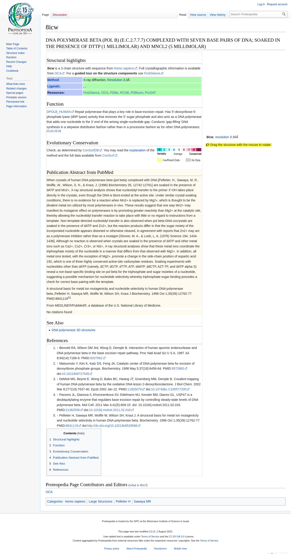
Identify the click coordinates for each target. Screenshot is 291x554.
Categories (55, 501)
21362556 (73, 410)
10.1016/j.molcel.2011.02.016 (110, 410)
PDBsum (137, 92)
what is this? (138, 485)
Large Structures (100, 501)
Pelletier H (123, 501)
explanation (137, 150)
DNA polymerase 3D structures (73, 330)
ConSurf (108, 155)
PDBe (114, 92)
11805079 (135, 389)
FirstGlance (152, 73)
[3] (55, 130)
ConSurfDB (91, 150)
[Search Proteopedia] (258, 14)
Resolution (114, 80)
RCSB (124, 92)
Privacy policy (111, 548)
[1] (48, 130)
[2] (51, 130)
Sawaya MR (142, 501)
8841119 (72, 425)
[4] (59, 130)
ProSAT (150, 92)
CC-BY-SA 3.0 (176, 536)
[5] (69, 297)
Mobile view (180, 548)
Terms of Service (150, 536)
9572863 (178, 368)
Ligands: (53, 86)
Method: (53, 80)
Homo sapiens (124, 68)
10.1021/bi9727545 (75, 374)
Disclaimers (160, 548)
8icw (50, 68)
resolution (222, 137)
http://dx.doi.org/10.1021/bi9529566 (112, 425)
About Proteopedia (136, 548)
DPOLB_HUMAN (59, 112)
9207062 (96, 358)
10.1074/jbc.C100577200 (168, 389)
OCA (58, 73)
